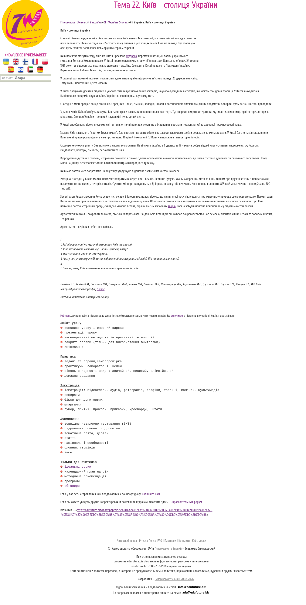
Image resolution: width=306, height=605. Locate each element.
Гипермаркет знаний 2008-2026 (174, 579)
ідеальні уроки (77, 467)
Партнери (170, 541)
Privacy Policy (147, 541)
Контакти (184, 541)
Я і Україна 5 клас (115, 22)
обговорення (74, 486)
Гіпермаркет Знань (72, 22)
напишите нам (151, 494)
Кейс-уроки (199, 541)
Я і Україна (95, 22)
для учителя (177, 315)
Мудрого (131, 56)
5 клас (101, 289)
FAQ (159, 541)
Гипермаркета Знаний (168, 548)
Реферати (65, 315)
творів (172, 206)
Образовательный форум (186, 502)
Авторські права (127, 541)
